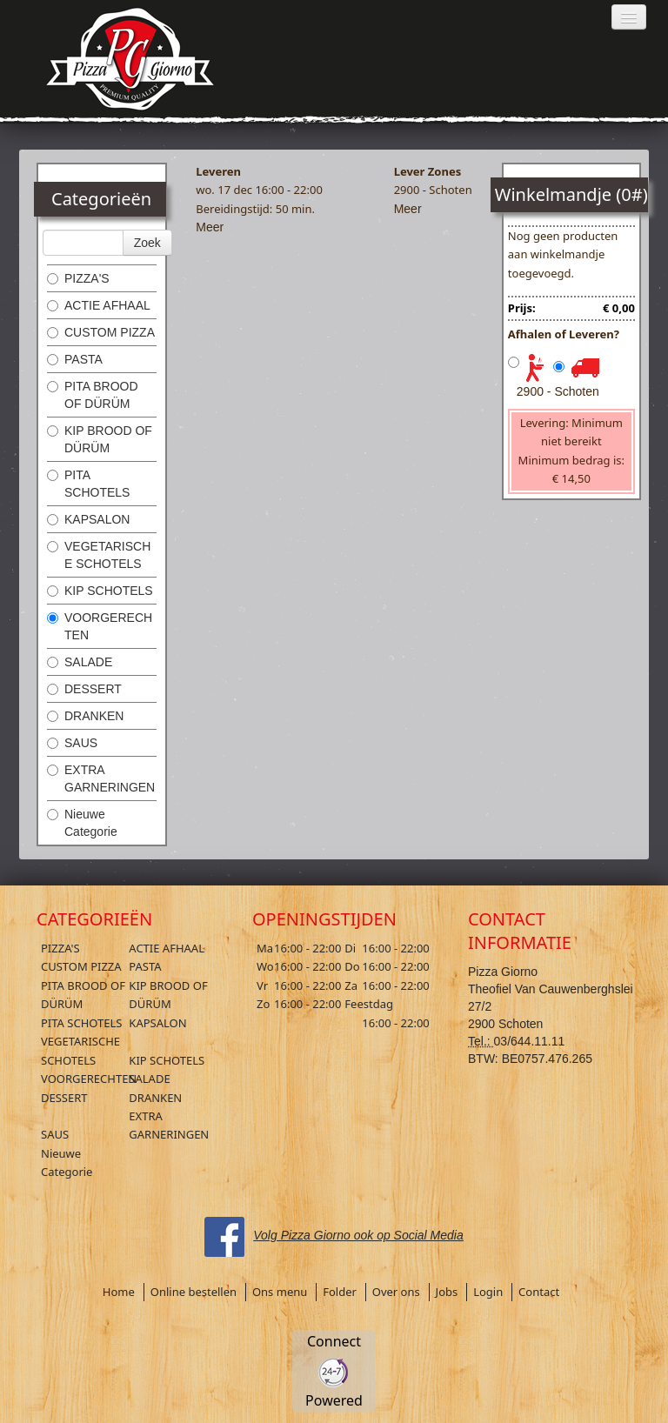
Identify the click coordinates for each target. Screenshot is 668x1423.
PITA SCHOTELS (88, 483)
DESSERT (84, 689)
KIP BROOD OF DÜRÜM (99, 439)
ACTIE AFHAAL (98, 305)
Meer (210, 227)
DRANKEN (85, 716)
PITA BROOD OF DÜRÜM (92, 395)
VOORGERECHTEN (99, 626)
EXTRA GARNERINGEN (101, 778)
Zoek (147, 243)
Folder (340, 1291)
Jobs (447, 1291)
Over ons (396, 1291)
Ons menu (279, 1291)
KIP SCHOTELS (100, 591)
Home (119, 1291)
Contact (538, 1291)
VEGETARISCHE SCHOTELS (98, 555)
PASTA (75, 359)
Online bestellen (193, 1291)
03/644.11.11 (529, 1041)
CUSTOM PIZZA (101, 332)
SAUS (72, 743)
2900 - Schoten (558, 391)
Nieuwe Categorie (82, 822)
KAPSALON (88, 519)
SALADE (79, 662)
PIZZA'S (78, 278)
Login (488, 1291)
